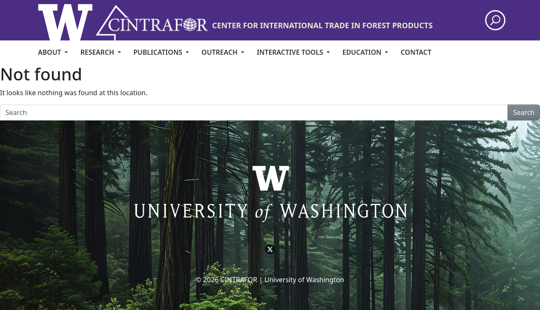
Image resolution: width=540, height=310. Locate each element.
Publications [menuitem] (158, 52)
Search (524, 112)
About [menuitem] (50, 52)
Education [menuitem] (362, 52)
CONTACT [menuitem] (416, 52)
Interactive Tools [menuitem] (291, 52)
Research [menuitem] (98, 52)
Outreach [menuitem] (221, 52)
